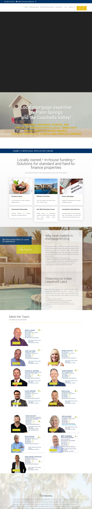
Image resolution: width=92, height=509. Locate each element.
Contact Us (71, 7)
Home (26, 7)
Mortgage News (34, 7)
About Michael (17, 303)
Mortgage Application (47, 7)
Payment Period (17, 492)
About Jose (16, 389)
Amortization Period (18, 488)
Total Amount (16, 477)
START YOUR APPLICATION (81, 8)
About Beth (16, 369)
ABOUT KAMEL (16, 323)
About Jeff (53, 369)
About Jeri (53, 349)
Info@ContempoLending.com (25, 1)
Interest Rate (16, 484)
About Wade (53, 303)
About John (16, 262)
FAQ (66, 7)
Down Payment (17, 481)
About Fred (16, 282)
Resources (58, 7)
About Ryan (53, 323)
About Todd (16, 349)
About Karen (53, 282)
